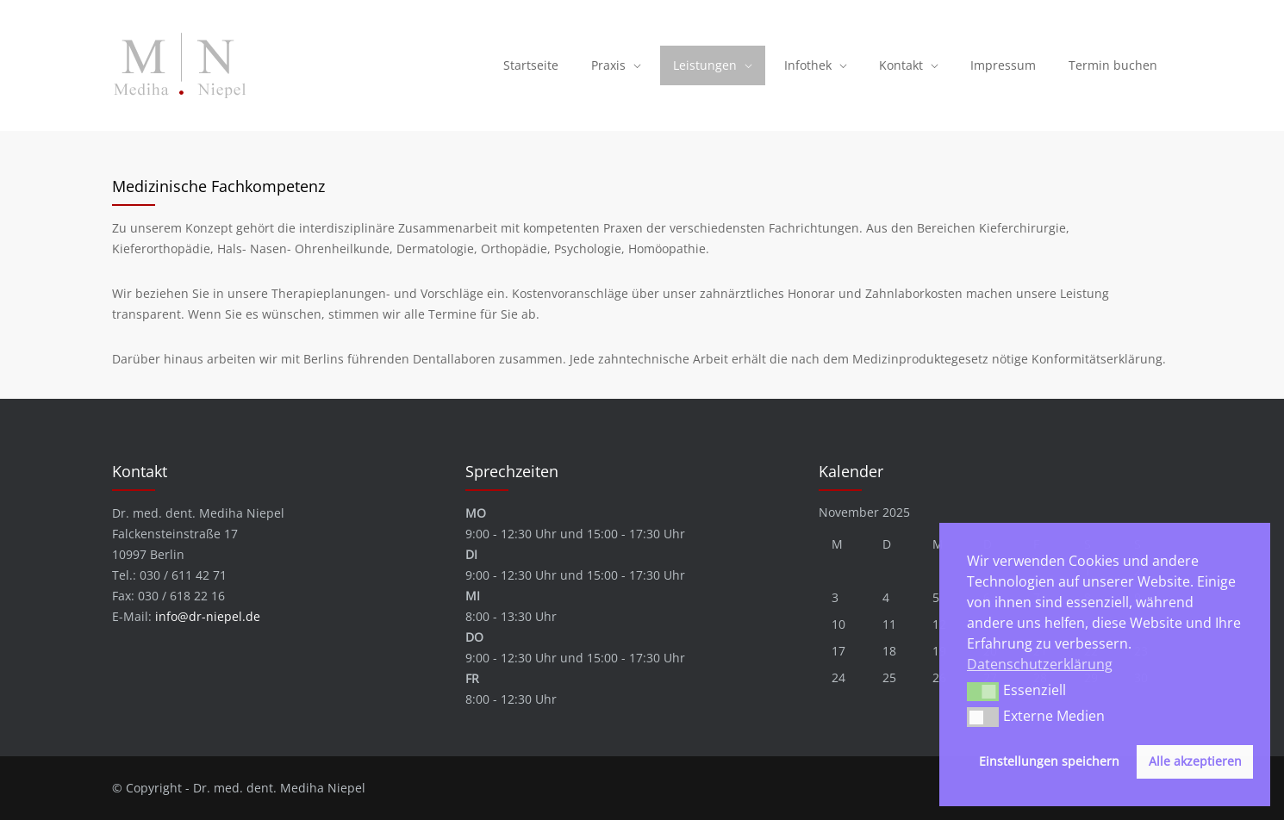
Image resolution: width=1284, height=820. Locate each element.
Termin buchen (1113, 65)
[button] (983, 691)
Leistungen (705, 65)
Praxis (608, 65)
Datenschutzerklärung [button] (1040, 664)
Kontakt (901, 65)
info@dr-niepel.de (207, 616)
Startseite (530, 65)
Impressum (1003, 65)
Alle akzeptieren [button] (1195, 761)
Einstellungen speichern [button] (1049, 761)
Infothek (808, 65)
